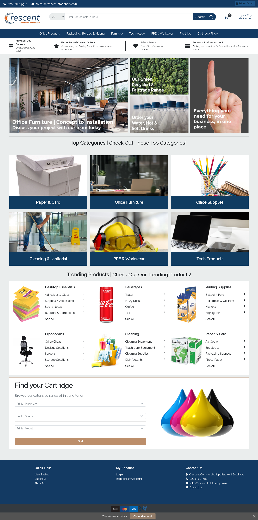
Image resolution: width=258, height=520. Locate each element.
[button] (226, 16)
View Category (48, 182)
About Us (40, 483)
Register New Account (129, 478)
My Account (247, 16)
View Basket (42, 474)
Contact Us (194, 487)
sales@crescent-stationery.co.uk (55, 4)
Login (119, 474)
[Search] (128, 16)
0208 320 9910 (15, 4)
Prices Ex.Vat (244, 3)
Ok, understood (142, 516)
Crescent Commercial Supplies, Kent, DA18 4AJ (215, 474)
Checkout (40, 478)
